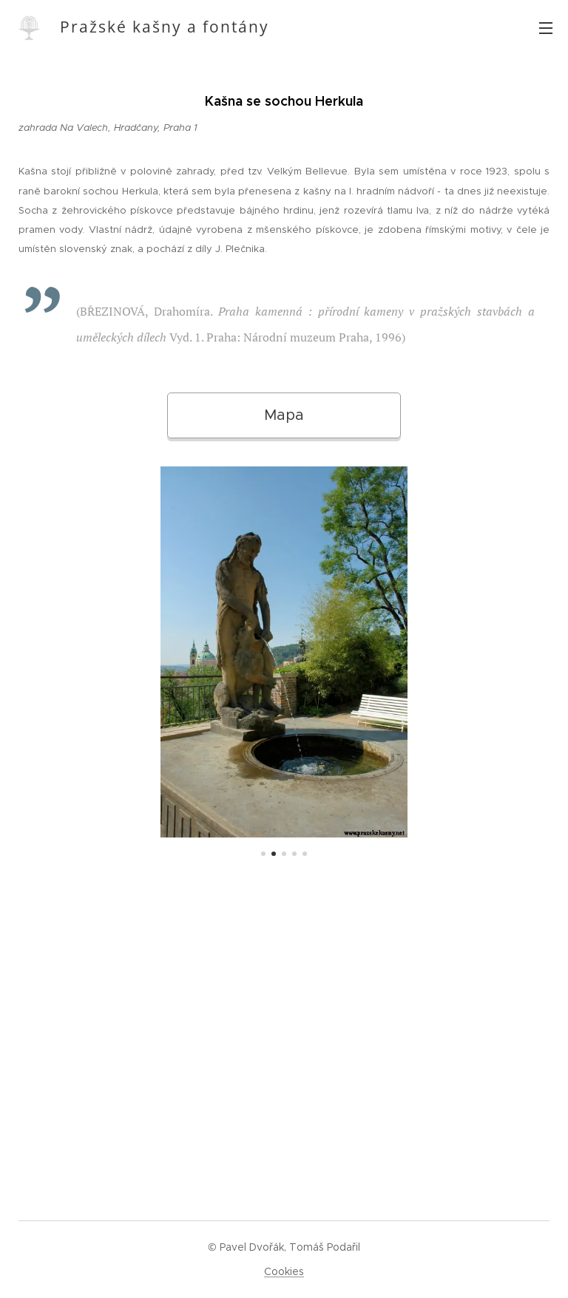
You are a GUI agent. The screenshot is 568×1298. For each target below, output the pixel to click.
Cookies (284, 1271)
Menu (545, 28)
